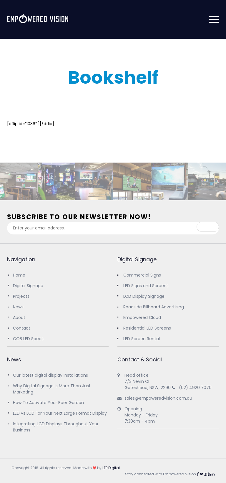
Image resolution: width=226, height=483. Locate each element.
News (18, 307)
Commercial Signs (142, 275)
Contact (21, 328)
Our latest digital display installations (50, 375)
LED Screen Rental (141, 339)
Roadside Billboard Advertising (153, 307)
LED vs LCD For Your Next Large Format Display (60, 413)
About (19, 317)
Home (19, 275)
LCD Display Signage (143, 296)
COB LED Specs (28, 339)
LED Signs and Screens (146, 286)
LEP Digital (111, 467)
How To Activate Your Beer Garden (48, 403)
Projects (21, 296)
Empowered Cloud (142, 317)
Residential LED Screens (147, 328)
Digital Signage (28, 286)
